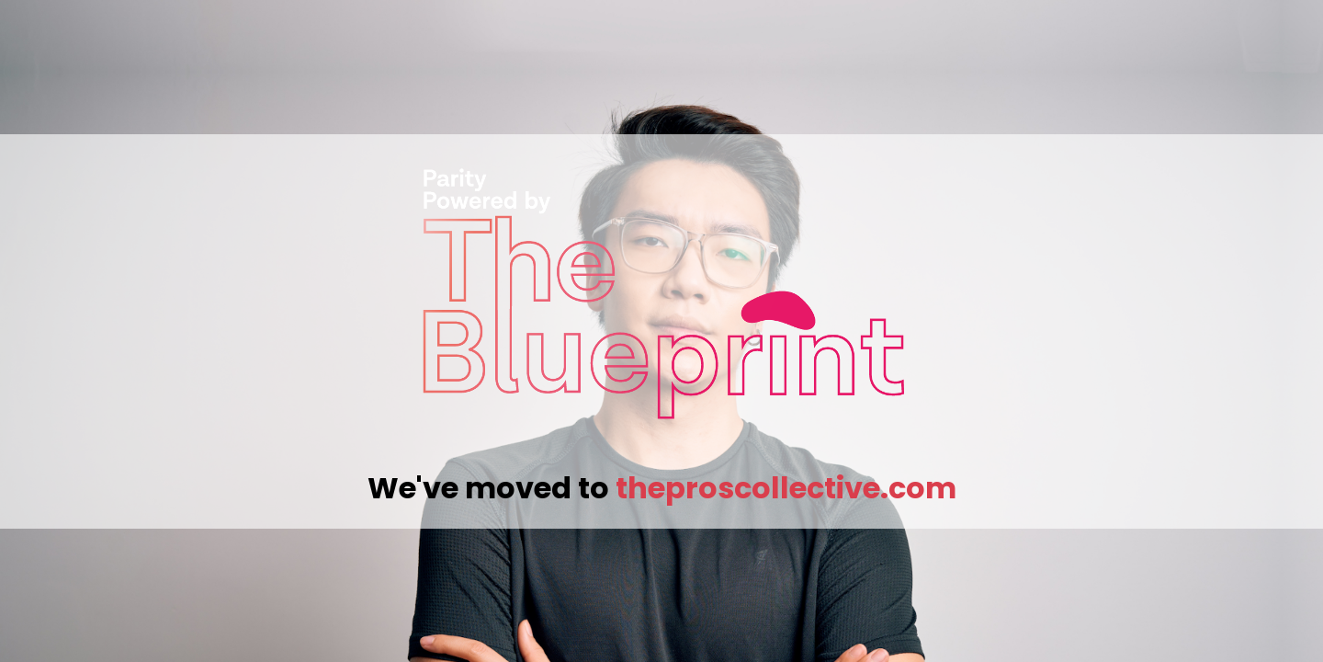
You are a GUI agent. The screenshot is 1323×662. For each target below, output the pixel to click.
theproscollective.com (786, 487)
